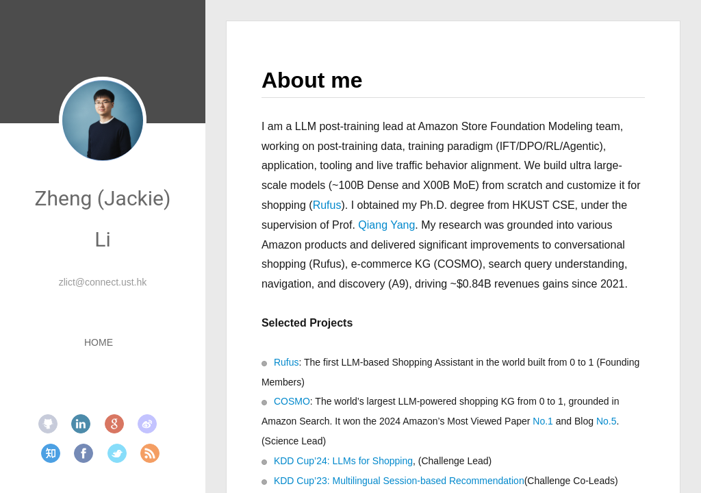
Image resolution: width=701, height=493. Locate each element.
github (48, 423)
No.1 (543, 421)
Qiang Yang (386, 225)
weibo (147, 423)
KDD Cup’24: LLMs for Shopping (343, 460)
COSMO (292, 401)
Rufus (327, 205)
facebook (83, 453)
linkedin (80, 423)
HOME (98, 342)
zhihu (50, 453)
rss (150, 453)
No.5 (606, 421)
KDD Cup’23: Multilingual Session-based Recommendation (399, 480)
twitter (117, 453)
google (114, 423)
